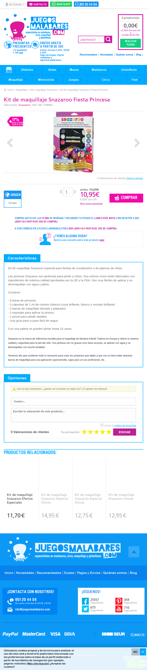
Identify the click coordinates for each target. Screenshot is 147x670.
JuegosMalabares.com (36, 27)
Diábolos (27, 69)
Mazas (74, 69)
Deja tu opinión (135, 178)
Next (137, 143)
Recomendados (88, 55)
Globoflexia (129, 69)
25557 (96, 601)
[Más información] (38, 663)
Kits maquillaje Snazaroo (43, 89)
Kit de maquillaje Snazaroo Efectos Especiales (20, 498)
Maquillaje (16, 79)
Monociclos (46, 79)
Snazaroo (24, 105)
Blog (138, 55)
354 (130, 601)
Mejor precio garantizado (91, 203)
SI (143, 651)
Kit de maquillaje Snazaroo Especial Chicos (54, 498)
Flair (135, 79)
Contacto (40, 4)
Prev (10, 143)
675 (96, 609)
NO (135, 651)
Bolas (52, 69)
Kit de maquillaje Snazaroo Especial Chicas (88, 498)
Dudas (69, 573)
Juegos (74, 79)
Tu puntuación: (70, 432)
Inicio (10, 89)
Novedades (106, 55)
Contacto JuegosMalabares (29, 601)
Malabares (99, 69)
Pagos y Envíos (88, 573)
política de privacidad (125, 425)
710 (130, 609)
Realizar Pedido (130, 43)
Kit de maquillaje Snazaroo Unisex (121, 497)
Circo (106, 79)
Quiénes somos (124, 55)
